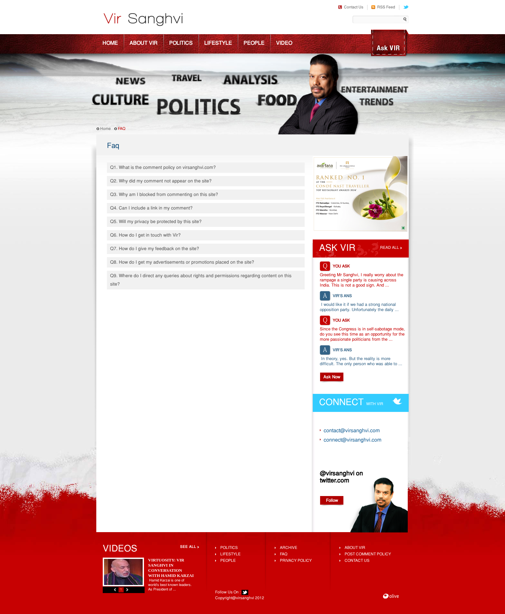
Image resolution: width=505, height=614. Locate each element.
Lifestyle (218, 43)
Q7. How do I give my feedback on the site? (154, 249)
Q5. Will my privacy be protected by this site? (156, 222)
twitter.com (334, 481)
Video (284, 43)
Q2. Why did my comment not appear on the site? (161, 181)
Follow (332, 501)
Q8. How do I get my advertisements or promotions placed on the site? (182, 262)
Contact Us (350, 7)
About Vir (143, 43)
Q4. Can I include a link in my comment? (151, 208)
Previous (115, 589)
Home (110, 43)
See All (188, 547)
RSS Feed (383, 7)
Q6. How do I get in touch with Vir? (145, 235)
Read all (389, 248)
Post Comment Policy (368, 554)
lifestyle (230, 554)
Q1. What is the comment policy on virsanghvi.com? (163, 168)
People (253, 43)
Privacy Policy (296, 561)
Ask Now (331, 377)
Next (127, 589)
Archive (288, 548)
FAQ (283, 554)
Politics (181, 43)
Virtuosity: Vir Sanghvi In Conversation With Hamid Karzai (171, 568)
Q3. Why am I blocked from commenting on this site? (164, 195)
